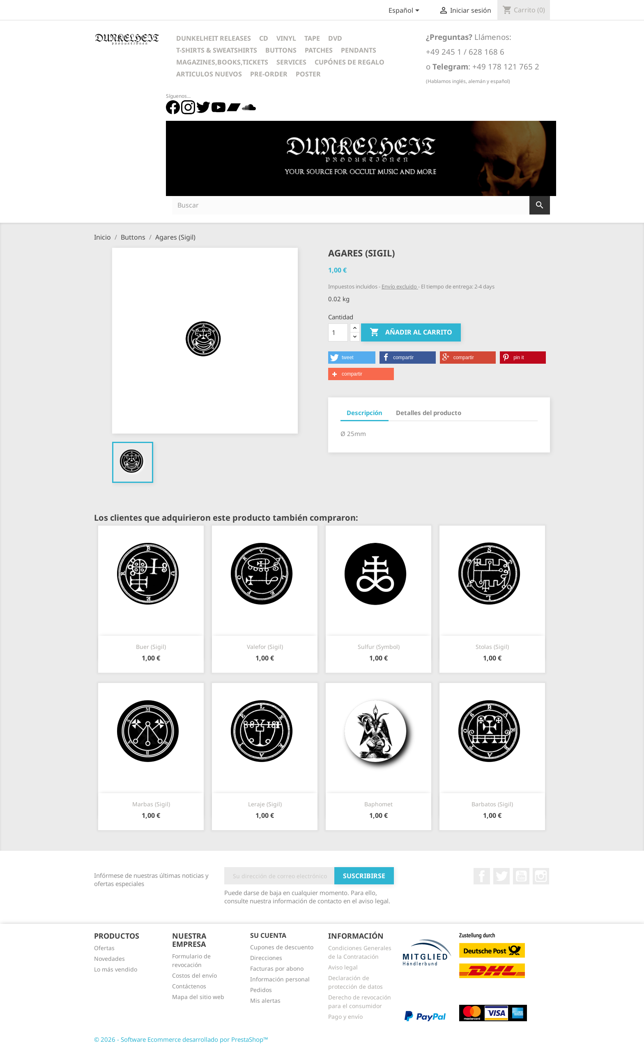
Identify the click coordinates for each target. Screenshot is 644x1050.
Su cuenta (268, 935)
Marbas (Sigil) (151, 804)
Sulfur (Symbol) (379, 647)
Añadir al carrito (411, 332)
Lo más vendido (115, 969)
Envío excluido (400, 286)
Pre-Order (269, 73)
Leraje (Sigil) (265, 804)
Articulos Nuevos (209, 73)
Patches (319, 50)
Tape (312, 38)
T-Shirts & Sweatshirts (216, 50)
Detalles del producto (428, 412)
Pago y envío (345, 1016)
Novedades (109, 958)
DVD (335, 38)
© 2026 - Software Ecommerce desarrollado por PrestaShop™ (181, 1039)
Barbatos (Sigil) (492, 804)
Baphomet (378, 804)
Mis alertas (265, 1000)
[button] (351, 357)
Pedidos (261, 990)
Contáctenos (189, 986)
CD (263, 38)
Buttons (281, 50)
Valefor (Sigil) (265, 647)
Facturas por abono (277, 968)
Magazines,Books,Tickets (222, 62)
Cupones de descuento (281, 947)
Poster (308, 73)
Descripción (364, 412)
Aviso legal (343, 967)
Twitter (501, 876)
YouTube (521, 876)
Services (291, 62)
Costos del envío (194, 975)
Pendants (358, 50)
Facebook (482, 876)
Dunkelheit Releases (213, 38)
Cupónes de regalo (349, 62)
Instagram (541, 876)
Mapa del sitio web (198, 997)
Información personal (280, 979)
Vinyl (286, 38)
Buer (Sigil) (151, 647)
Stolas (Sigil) (492, 647)
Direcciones (266, 958)
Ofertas (104, 948)
